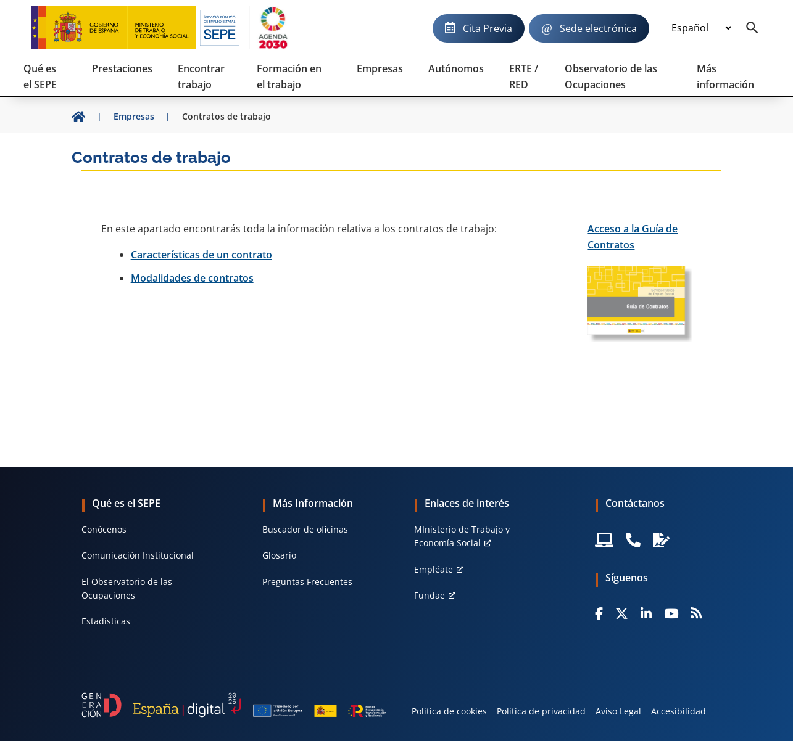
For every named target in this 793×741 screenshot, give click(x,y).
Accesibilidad (678, 711)
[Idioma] (701, 28)
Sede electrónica (598, 28)
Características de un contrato (201, 254)
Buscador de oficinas (305, 529)
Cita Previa (487, 28)
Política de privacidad (541, 711)
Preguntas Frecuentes (307, 581)
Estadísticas (105, 621)
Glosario (279, 555)
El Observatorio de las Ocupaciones (126, 588)
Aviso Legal (618, 711)
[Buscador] (752, 28)
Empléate (433, 569)
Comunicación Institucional (137, 555)
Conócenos (104, 529)
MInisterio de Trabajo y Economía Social (462, 536)
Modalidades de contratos (192, 278)
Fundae (429, 595)
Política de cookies (449, 711)
